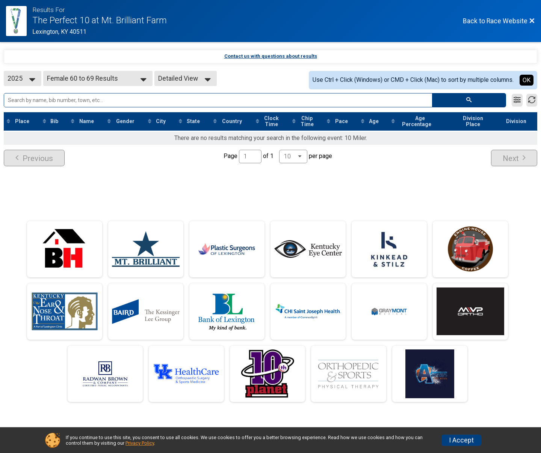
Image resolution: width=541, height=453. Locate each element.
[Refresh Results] (531, 100)
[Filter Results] (517, 100)
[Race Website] (19, 21)
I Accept (461, 440)
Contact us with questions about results (270, 56)
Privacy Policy (139, 443)
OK (526, 80)
